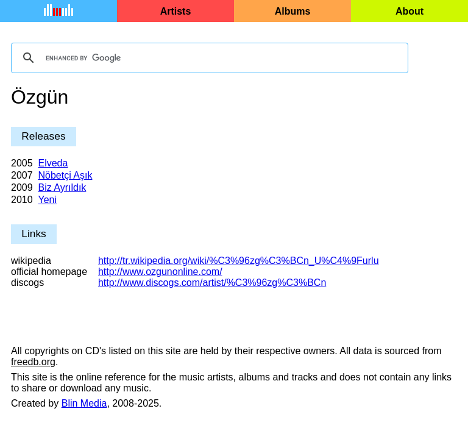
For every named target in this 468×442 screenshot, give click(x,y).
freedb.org (33, 362)
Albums (293, 11)
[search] (208, 58)
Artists (175, 11)
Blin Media (84, 403)
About (409, 11)
